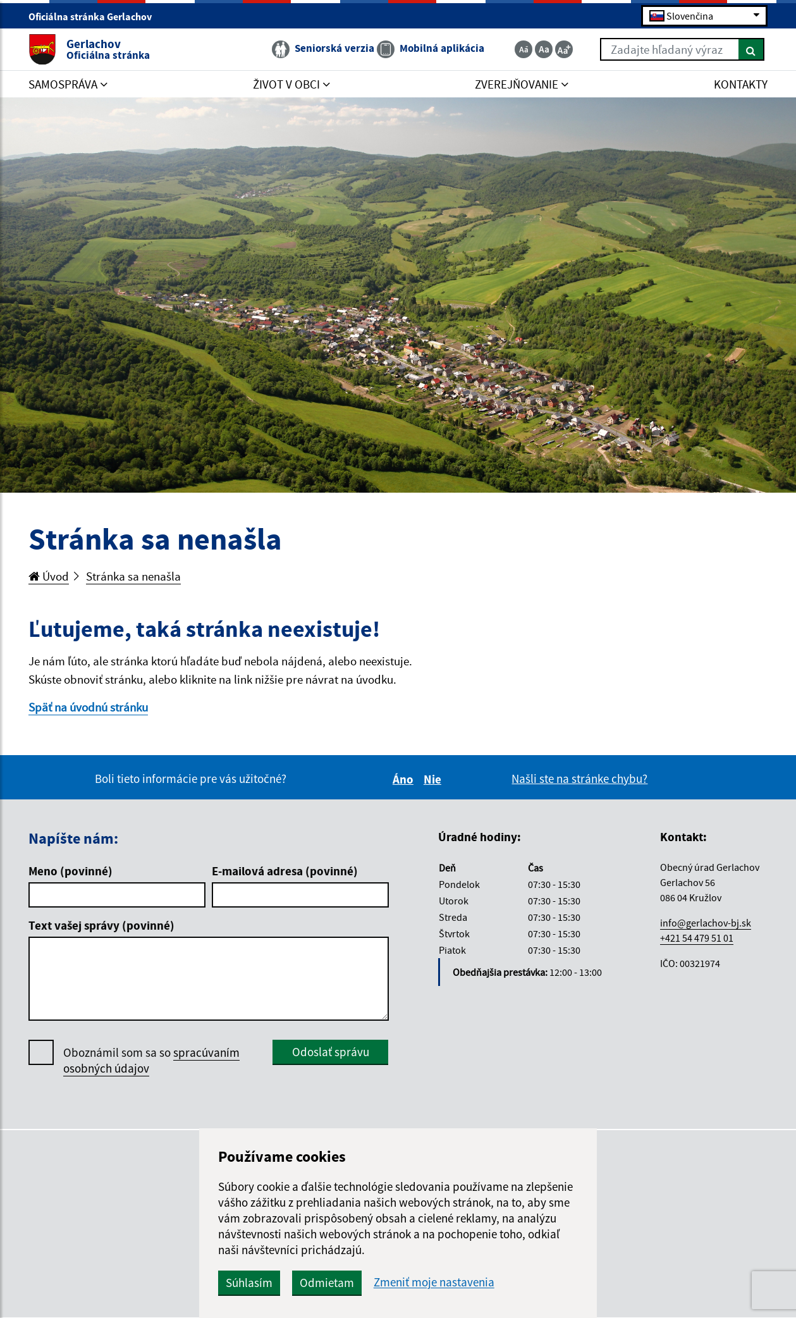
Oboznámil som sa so (151, 1060)
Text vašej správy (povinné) (101, 925)
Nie (434, 779)
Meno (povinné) (70, 870)
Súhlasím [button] (249, 1282)
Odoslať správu (330, 1051)
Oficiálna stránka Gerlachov (95, 16)
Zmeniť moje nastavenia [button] (434, 1282)
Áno (405, 779)
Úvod (48, 576)
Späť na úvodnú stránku (88, 707)
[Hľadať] (751, 49)
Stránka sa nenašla (133, 576)
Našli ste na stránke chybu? (579, 778)
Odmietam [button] (327, 1282)
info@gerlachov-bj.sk (705, 922)
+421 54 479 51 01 (696, 938)
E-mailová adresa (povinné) (285, 870)
